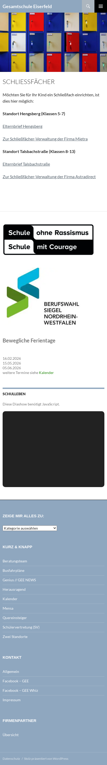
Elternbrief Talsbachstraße (26, 163)
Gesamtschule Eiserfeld (27, 6)
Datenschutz (11, 759)
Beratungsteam (15, 561)
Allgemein (11, 671)
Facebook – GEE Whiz (20, 690)
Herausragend (14, 589)
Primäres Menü (100, 6)
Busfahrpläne (13, 570)
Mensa (8, 608)
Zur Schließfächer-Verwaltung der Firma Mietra (45, 138)
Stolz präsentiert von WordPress (46, 759)
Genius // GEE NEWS (19, 580)
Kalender (46, 372)
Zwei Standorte (15, 636)
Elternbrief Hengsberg (22, 126)
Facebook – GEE (16, 681)
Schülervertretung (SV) (21, 627)
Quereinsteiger (15, 617)
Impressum (12, 700)
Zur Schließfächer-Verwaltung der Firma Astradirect (49, 176)
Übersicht (11, 734)
